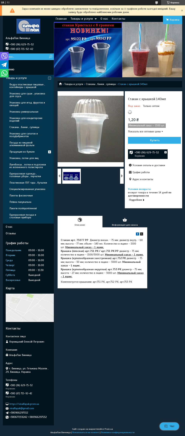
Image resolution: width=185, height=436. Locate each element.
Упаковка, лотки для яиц (24, 158)
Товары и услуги (81, 19)
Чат (169, 426)
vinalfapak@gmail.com (21, 408)
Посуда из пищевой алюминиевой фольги (21, 144)
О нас (104, 19)
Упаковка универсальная (23, 111)
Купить (155, 140)
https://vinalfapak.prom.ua (24, 404)
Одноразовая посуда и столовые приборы (22, 216)
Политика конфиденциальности (118, 432)
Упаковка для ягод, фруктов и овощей (27, 104)
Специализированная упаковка (27, 189)
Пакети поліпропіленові (23, 208)
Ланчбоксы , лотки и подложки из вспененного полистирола (27, 166)
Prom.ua (109, 429)
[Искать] (50, 56)
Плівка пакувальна (20, 202)
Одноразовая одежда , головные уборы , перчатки (25, 175)
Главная (61, 19)
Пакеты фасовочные (21, 195)
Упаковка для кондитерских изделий (25, 119)
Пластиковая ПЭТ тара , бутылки (28, 182)
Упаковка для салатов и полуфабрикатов (23, 135)
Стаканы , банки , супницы (101, 84)
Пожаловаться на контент (85, 432)
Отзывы (11, 233)
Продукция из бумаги (22, 151)
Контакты (118, 19)
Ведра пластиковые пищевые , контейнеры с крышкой (27, 86)
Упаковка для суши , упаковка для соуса (27, 95)
